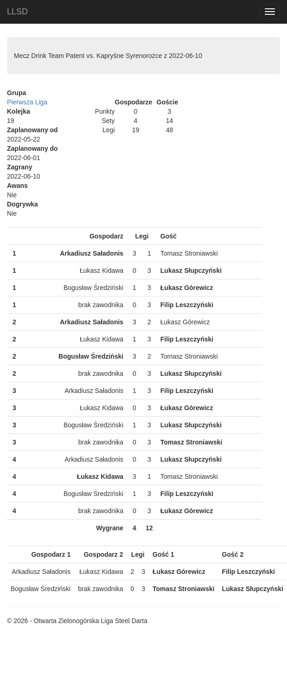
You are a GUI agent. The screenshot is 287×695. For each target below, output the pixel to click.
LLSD (17, 11)
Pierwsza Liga (27, 102)
